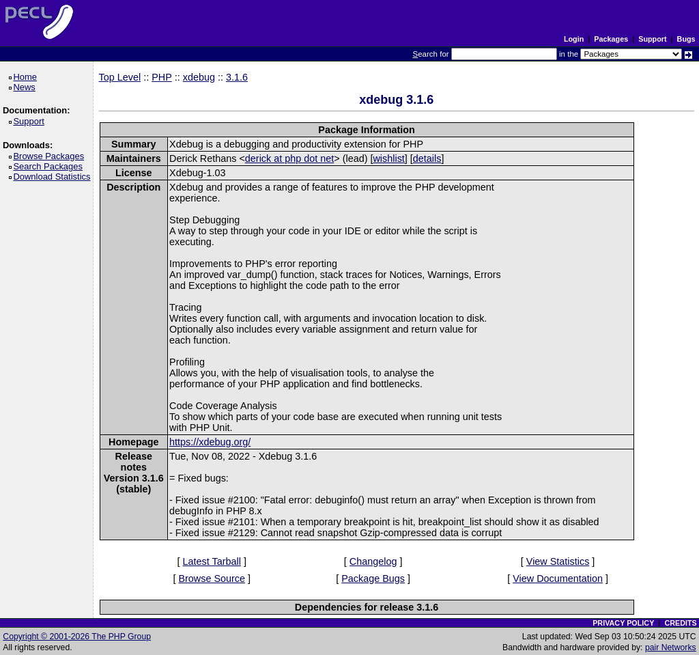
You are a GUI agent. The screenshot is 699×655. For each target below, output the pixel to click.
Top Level (120, 77)
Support (652, 39)
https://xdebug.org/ (210, 441)
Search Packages (50, 166)
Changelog (373, 561)
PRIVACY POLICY (623, 623)
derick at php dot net (289, 158)
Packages (611, 39)
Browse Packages (51, 156)
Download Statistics (54, 176)
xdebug (199, 77)
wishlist (388, 158)
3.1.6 (237, 77)
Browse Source (211, 578)
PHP (162, 77)
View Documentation (558, 578)
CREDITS (680, 623)
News (26, 87)
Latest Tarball (212, 561)
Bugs (686, 39)
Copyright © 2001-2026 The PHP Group (77, 636)
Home (27, 77)
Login (574, 39)
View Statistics (558, 561)
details (427, 158)
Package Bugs (373, 578)
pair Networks (670, 647)
